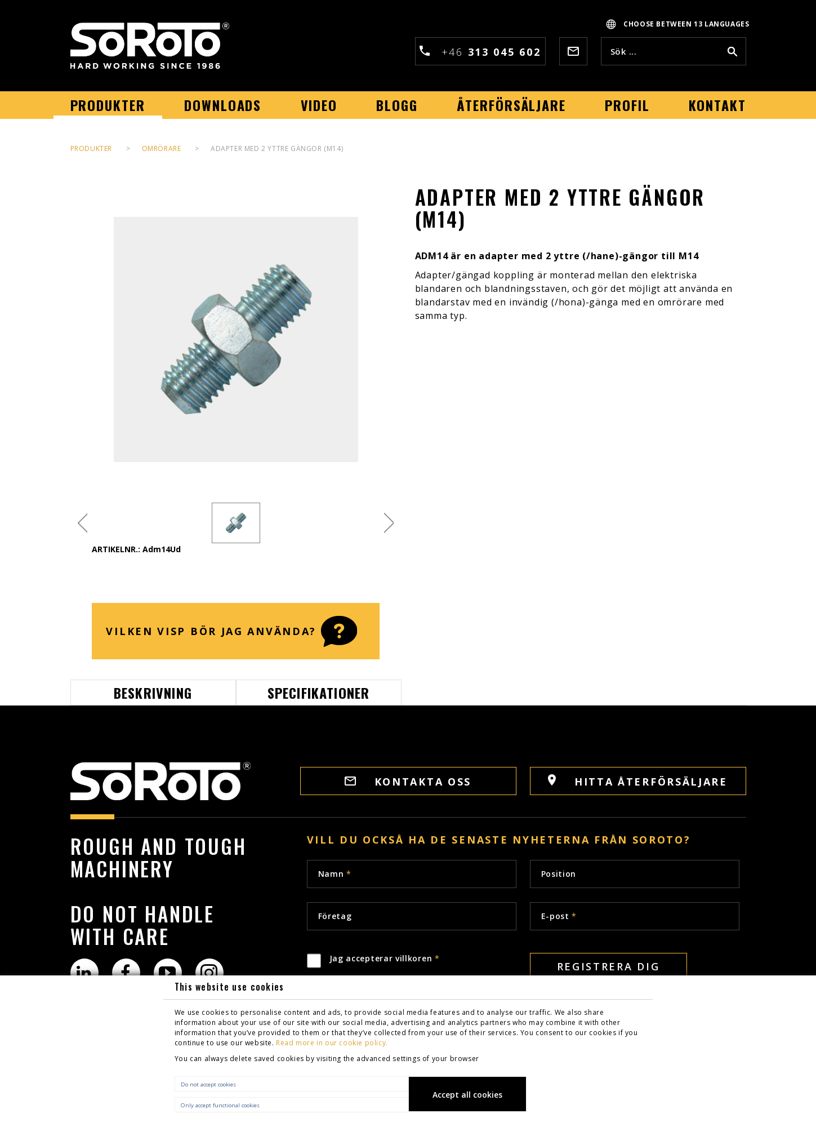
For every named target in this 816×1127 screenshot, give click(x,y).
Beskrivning (153, 692)
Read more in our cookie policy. (332, 1043)
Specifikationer (318, 692)
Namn (334, 873)
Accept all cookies (467, 1094)
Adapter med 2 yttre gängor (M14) (277, 148)
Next (389, 523)
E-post (559, 916)
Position (559, 873)
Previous (82, 523)
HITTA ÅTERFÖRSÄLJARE (638, 781)
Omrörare (161, 148)
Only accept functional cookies (220, 1105)
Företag (335, 916)
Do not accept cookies (208, 1084)
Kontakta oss (408, 781)
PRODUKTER (91, 148)
